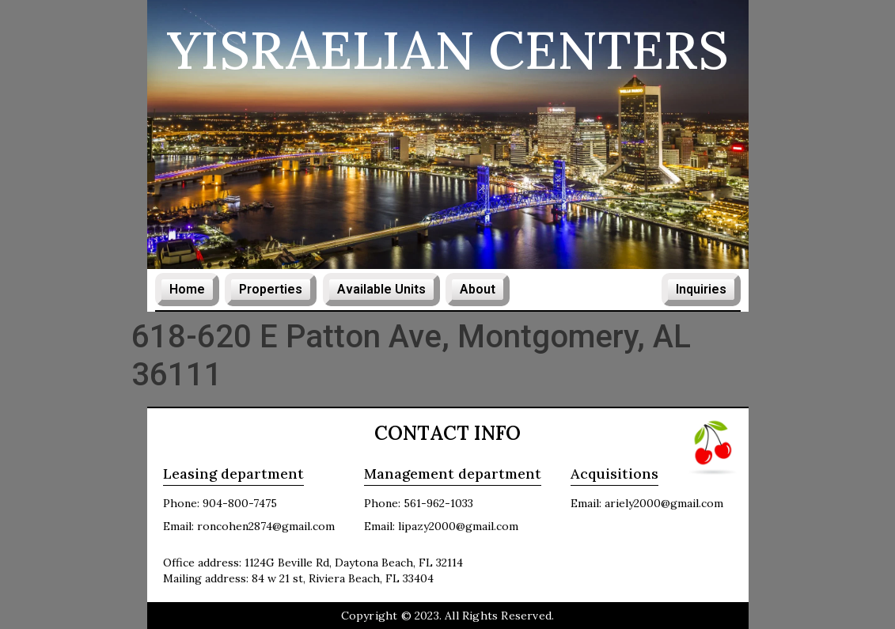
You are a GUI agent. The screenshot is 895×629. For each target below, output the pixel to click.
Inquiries (701, 289)
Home (187, 289)
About (477, 289)
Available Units (381, 289)
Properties (270, 289)
